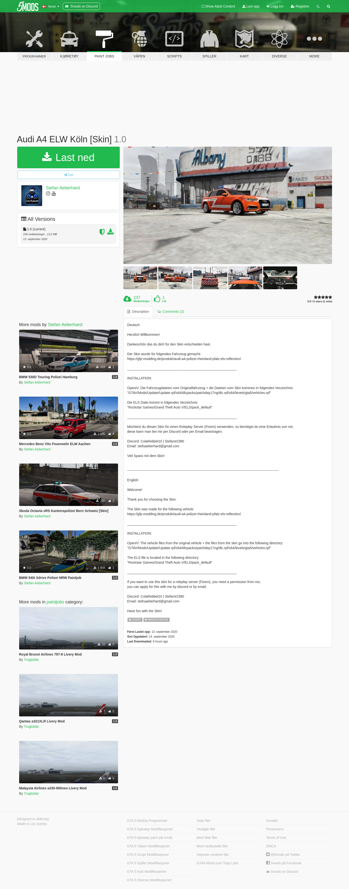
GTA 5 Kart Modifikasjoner (146, 871)
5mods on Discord (282, 872)
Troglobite (31, 660)
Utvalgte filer (206, 829)
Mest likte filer (207, 838)
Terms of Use (276, 838)
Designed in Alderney (33, 819)
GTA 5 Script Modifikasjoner (148, 855)
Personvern (275, 829)
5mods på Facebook (283, 863)
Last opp (251, 6)
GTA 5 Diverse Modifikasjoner (149, 880)
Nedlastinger (142, 301)
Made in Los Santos (32, 824)
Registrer (300, 6)
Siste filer (204, 821)
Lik (164, 301)
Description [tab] (138, 311)
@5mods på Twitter (283, 854)
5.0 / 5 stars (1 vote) (319, 301)
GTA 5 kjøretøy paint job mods (150, 838)
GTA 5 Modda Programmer (147, 821)
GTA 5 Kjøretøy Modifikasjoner (150, 829)
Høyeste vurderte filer (213, 855)
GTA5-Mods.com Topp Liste (217, 863)
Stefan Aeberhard (63, 187)
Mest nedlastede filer (212, 846)
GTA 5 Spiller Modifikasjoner (148, 863)
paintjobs (55, 602)
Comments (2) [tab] (170, 311)
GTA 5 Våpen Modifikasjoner (148, 846)
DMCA (271, 846)
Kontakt (272, 821)
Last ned (68, 157)
